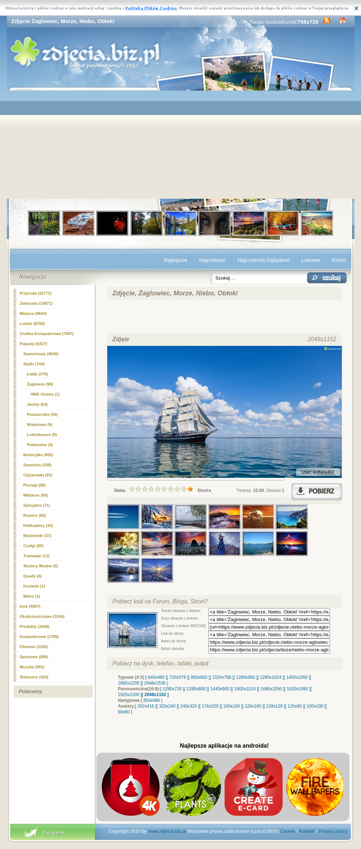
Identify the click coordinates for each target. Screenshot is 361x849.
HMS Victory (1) (45, 394)
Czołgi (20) (33, 546)
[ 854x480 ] (151, 700)
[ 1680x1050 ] (271, 688)
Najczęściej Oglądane (263, 260)
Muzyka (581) (32, 667)
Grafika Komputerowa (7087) (47, 333)
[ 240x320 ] (188, 706)
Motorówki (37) (37, 535)
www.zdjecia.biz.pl (167, 831)
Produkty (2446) (35, 626)
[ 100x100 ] (315, 706)
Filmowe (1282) (34, 647)
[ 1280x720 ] (172, 688)
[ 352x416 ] (145, 706)
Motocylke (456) (38, 455)
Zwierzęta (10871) (36, 303)
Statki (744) (34, 364)
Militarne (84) (35, 495)
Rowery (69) (34, 515)
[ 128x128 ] (274, 706)
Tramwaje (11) (36, 556)
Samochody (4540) (40, 354)
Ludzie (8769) (32, 323)
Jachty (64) (37, 404)
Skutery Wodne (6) (40, 566)
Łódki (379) (37, 374)
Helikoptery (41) (38, 525)
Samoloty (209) (37, 465)
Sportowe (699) (34, 657)
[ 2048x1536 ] (155, 683)
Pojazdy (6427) (33, 344)
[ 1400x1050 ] (297, 677)
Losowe (310, 260)
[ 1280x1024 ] (270, 677)
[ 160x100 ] (231, 706)
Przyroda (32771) (36, 293)
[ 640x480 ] (156, 677)
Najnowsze (212, 260)
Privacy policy (333, 831)
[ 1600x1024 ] (245, 688)
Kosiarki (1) (34, 586)
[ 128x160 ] (253, 706)
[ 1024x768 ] (222, 677)
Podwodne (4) (40, 445)
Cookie (287, 831)
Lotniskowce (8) (42, 434)
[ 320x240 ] (167, 706)
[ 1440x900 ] (220, 688)
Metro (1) (31, 596)
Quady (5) (32, 576)
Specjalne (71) (36, 505)
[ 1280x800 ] (196, 688)
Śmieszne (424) (34, 677)
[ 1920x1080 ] (297, 688)
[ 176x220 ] (210, 706)
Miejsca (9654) (33, 313)
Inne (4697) (30, 606)
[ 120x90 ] (294, 706)
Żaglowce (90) (40, 384)
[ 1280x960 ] (245, 677)
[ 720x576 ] (177, 677)
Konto (339, 260)
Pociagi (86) (34, 485)
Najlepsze (175, 260)
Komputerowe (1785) (39, 636)
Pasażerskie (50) (42, 414)
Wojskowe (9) (39, 424)
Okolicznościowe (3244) (42, 616)
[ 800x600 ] (199, 677)
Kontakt (307, 831)
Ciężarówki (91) (37, 475)
